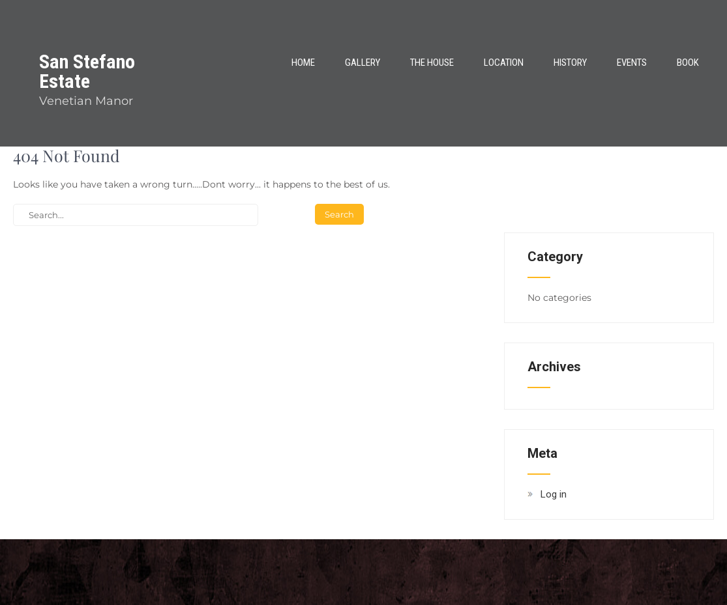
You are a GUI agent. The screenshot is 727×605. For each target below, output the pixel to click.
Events (632, 62)
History (570, 62)
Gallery (362, 62)
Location (504, 62)
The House (432, 62)
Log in (554, 494)
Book (688, 62)
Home (303, 62)
